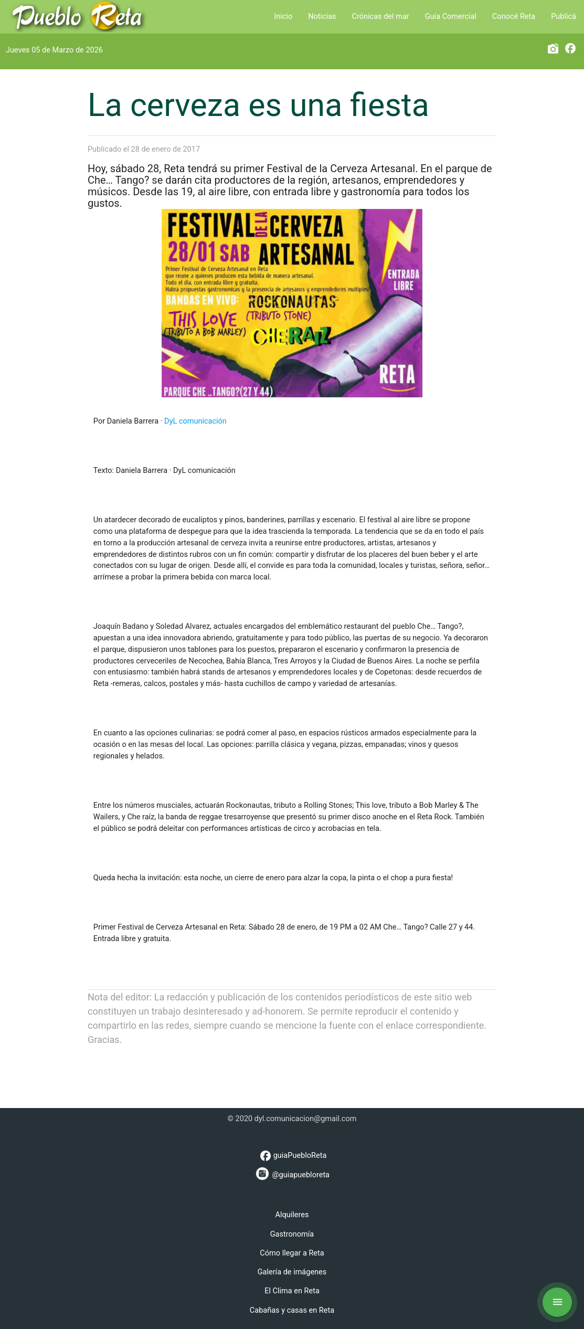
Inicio (283, 16)
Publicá (563, 16)
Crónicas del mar (380, 16)
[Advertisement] (292, 1070)
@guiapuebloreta (292, 1173)
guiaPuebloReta (292, 1155)
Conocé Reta (513, 16)
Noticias (322, 16)
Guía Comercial (450, 16)
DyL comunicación (195, 421)
